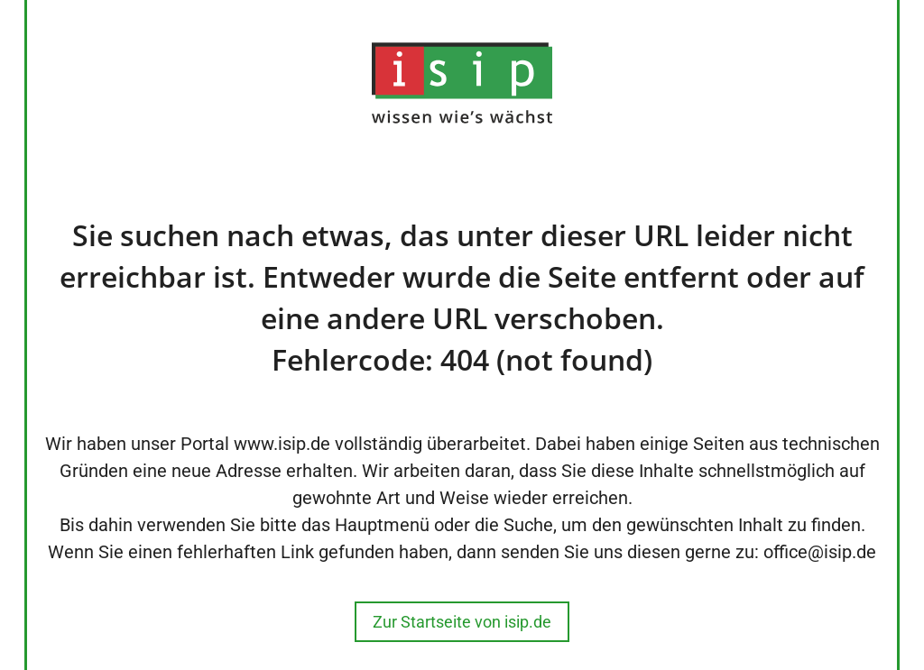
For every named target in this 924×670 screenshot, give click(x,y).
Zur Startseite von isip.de (462, 621)
